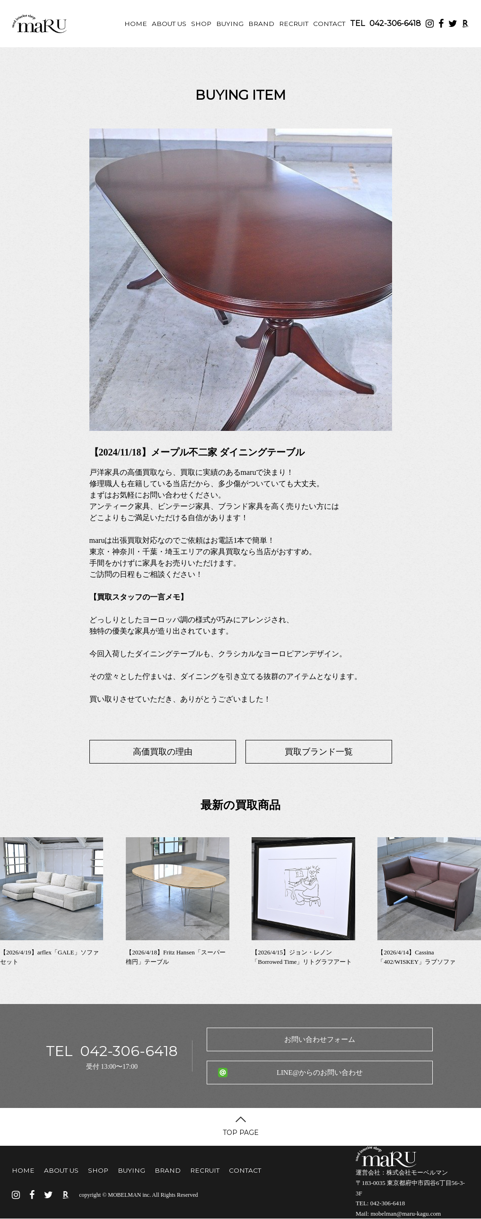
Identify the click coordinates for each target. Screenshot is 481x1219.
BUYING (230, 23)
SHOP (201, 23)
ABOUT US (169, 23)
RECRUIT (293, 23)
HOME (135, 23)
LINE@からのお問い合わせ (320, 1072)
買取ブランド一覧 (319, 751)
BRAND (261, 23)
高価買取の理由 (162, 751)
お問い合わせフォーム (319, 1039)
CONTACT (329, 23)
